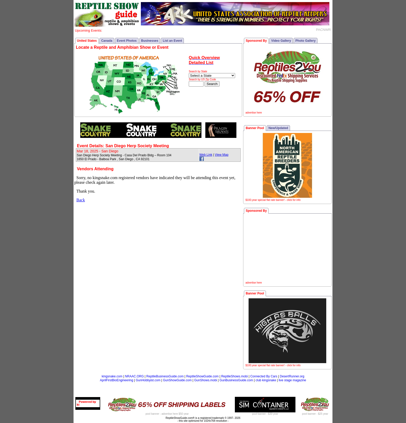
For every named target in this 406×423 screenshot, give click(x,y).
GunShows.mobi (205, 380)
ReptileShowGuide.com (202, 376)
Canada (106, 41)
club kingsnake (266, 380)
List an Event (172, 41)
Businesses (149, 41)
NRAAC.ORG (134, 376)
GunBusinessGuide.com (236, 380)
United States (87, 41)
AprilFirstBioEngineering (116, 380)
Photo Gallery (305, 41)
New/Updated (278, 128)
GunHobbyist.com (148, 380)
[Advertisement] (287, 248)
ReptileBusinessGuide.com (165, 376)
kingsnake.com (112, 376)
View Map (221, 155)
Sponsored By (256, 41)
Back (80, 200)
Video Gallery (281, 41)
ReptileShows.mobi (234, 376)
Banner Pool (255, 128)
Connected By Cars (263, 376)
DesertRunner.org (292, 376)
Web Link (205, 155)
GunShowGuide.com (177, 380)
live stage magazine (292, 380)
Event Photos (127, 41)
